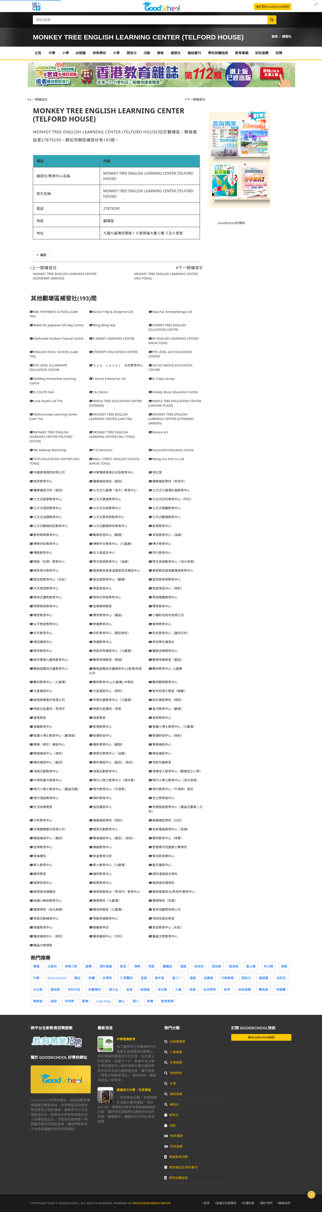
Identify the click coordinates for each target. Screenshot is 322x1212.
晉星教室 (97, 718)
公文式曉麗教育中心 (164, 508)
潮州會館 (106, 966)
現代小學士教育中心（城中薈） (113, 780)
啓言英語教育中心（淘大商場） (172, 561)
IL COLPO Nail (42, 392)
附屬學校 (94, 989)
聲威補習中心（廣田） (47, 838)
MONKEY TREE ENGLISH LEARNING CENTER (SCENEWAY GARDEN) (171, 418)
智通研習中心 (100, 735)
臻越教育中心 (100, 847)
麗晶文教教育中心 (163, 936)
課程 (160, 53)
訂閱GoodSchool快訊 (272, 6)
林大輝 (268, 966)
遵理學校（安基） (163, 900)
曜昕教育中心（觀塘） (106, 744)
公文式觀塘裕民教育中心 (49, 526)
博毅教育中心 (41, 552)
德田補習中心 (41, 642)
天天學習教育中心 (44, 588)
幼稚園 (81, 53)
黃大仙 (113, 989)
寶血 (77, 978)
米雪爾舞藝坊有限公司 (47, 829)
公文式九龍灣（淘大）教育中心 (113, 490)
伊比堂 (155, 472)
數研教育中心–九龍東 (165, 668)
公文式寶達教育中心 (105, 499)
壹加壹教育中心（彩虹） (49, 579)
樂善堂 (37, 1001)
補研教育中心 (100, 874)
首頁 (274, 36)
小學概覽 (173, 1052)
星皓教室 (38, 718)
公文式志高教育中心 (105, 508)
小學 (65, 53)
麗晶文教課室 (41, 945)
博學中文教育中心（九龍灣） (111, 544)
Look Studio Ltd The (46, 401)
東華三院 (71, 966)
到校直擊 (262, 53)
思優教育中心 (100, 642)
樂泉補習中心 (159, 753)
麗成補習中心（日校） (106, 936)
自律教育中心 (41, 847)
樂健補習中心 (159, 744)
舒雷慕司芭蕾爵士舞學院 (167, 847)
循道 (193, 978)
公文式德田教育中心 (46, 508)
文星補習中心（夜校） (106, 691)
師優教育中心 (100, 624)
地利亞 (281, 978)
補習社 (286, 36)
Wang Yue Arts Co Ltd (166, 459)
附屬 (92, 978)
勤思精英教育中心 (44, 535)
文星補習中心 (41, 691)
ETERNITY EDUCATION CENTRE (113, 352)
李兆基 (162, 989)
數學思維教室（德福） (106, 660)
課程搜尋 (173, 1094)
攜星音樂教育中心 (163, 651)
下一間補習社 (195, 99)
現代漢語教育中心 (44, 798)
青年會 (159, 978)
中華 (36, 978)
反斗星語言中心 (102, 552)
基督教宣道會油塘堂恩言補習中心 (114, 570)
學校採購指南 (218, 53)
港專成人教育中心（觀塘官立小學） (175, 771)
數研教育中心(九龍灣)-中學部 (111, 682)
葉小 (136, 1001)
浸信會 (216, 966)
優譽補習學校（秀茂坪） (167, 481)
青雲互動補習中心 (44, 918)
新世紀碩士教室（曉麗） (167, 691)
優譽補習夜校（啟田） (106, 481)
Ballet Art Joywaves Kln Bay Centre (57, 325)
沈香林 (52, 966)
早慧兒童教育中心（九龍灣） (111, 700)
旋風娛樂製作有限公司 (47, 700)
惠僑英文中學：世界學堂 (134, 1090)
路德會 (145, 989)
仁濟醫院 (126, 978)
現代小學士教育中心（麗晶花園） (55, 789)
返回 (41, 255)
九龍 (178, 989)
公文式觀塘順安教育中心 (108, 526)
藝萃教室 (38, 874)
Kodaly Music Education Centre (173, 392)
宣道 (144, 978)
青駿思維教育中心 (103, 918)
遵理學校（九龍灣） (105, 900)
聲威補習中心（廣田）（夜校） (112, 838)
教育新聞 (167, 1001)
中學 (52, 53)
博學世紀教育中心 (44, 544)
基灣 (88, 966)
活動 (147, 53)
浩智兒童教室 (159, 762)
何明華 (69, 1001)
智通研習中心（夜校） (166, 735)
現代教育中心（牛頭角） (108, 789)
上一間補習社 (37, 99)
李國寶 (281, 989)
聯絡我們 (284, 1203)
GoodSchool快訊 (261, 1037)
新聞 (150, 1001)
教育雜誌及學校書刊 (180, 1167)
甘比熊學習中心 (161, 798)
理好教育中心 (100, 798)
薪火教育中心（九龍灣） (108, 865)
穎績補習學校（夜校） (106, 820)
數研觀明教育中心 (163, 682)
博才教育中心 (159, 544)
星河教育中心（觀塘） (166, 709)
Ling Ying (103, 1001)
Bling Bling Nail (102, 325)
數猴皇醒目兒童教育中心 (49, 668)
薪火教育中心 (41, 865)
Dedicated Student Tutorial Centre (56, 338)
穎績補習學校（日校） (166, 820)
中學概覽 (173, 1062)
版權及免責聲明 (225, 1203)
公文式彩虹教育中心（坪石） (170, 499)
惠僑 (36, 966)
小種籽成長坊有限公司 (166, 615)
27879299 (111, 208)
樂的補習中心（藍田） (47, 762)
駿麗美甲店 (99, 927)
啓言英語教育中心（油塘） (110, 561)
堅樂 (85, 1001)
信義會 (208, 978)
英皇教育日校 (100, 856)
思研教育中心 (41, 651)
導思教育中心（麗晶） (106, 615)
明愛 (151, 966)
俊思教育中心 (41, 481)
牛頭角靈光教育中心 (46, 780)
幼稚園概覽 (174, 1041)
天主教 (37, 989)
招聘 (279, 53)
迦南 (54, 1001)
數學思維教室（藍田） (166, 660)
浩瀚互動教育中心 (44, 771)
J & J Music (98, 392)
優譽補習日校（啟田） (47, 490)
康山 (121, 1001)
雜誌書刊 (194, 53)
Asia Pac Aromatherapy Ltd (170, 312)
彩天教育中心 (41, 633)
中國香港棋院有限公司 (47, 472)
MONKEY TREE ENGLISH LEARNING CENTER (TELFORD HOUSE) (108, 115)
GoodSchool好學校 (231, 223)
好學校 (107, 978)
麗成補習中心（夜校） (47, 936)
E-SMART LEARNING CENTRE (112, 338)
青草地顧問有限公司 (164, 909)
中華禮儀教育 (126, 1039)
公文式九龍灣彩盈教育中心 (169, 490)
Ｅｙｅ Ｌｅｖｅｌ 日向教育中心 (116, 365)
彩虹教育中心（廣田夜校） (110, 633)
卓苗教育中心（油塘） (166, 535)
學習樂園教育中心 (163, 597)
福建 (183, 966)
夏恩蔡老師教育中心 (164, 579)
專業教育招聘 (176, 1157)
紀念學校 (209, 989)
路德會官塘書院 (42, 891)
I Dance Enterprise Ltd (107, 378)
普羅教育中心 (41, 726)
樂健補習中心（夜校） (47, 753)
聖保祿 (233, 966)
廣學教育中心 (159, 624)
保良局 (198, 966)
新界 (227, 989)
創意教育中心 (159, 526)
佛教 (137, 966)
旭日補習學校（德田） (166, 700)
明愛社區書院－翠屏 (105, 709)
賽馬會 (263, 989)
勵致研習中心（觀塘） (106, 535)
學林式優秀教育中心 (46, 597)
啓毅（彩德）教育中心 (47, 561)
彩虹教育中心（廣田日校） (169, 633)
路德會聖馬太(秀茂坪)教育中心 (171, 891)
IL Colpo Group (161, 378)
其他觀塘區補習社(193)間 (64, 298)
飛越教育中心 (41, 927)
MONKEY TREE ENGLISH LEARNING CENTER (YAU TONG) (166, 276)
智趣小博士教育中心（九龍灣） (172, 726)
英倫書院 (38, 856)
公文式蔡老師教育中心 (106, 517)
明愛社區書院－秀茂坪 (47, 709)
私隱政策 (248, 1203)
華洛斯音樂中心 (161, 856)
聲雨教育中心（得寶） (166, 838)
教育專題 (242, 53)
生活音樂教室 (41, 807)
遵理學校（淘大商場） (47, 909)
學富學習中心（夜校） (166, 588)
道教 (284, 966)
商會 (192, 989)
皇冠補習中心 (100, 807)
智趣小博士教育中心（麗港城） (53, 735)
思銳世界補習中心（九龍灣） (111, 651)
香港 (129, 989)
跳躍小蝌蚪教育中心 (46, 900)
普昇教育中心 (159, 718)
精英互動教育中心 (103, 829)
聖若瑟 (55, 989)
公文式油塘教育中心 (46, 517)
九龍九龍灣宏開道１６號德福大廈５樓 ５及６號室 (143, 233)
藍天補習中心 (159, 865)
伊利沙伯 (74, 989)
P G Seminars (100, 450)
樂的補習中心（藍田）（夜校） (112, 762)
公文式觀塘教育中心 (164, 517)
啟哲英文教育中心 (44, 570)
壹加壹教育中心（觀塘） (108, 579)
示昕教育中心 (41, 820)
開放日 (132, 53)
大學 (116, 53)
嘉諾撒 (263, 978)
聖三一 (177, 978)
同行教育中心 (159, 552)
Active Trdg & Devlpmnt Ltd (111, 312)
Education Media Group (152, 1203)
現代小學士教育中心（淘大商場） (173, 780)
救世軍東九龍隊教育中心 (49, 660)
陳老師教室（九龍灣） (106, 909)
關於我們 (266, 1203)
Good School (56, 978)
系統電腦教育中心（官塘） (169, 829)
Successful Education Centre (171, 450)
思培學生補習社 (161, 642)
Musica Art (158, 432)
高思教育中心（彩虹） (166, 927)
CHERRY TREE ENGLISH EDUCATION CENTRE (167, 327)
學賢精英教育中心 (44, 606)
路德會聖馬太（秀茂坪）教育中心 (114, 891)
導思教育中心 (159, 606)
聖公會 (251, 966)
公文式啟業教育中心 (46, 499)
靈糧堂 (167, 966)
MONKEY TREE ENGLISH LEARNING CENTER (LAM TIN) (110, 416)
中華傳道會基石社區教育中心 (111, 472)
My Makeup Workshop (48, 450)
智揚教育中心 (100, 726)
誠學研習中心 (41, 883)
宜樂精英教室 (100, 606)
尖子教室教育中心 (44, 624)
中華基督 (227, 978)
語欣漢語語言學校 (163, 874)
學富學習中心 (100, 588)
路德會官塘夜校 (161, 883)
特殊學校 (99, 53)
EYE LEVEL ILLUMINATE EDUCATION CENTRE (48, 367)
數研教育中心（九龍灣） (49, 682)
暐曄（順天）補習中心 (47, 744)
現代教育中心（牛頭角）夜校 (170, 789)
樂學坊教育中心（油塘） (108, 753)
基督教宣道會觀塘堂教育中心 (170, 570)
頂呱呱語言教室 (161, 918)
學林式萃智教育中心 (105, 597)
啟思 (123, 966)
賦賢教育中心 (100, 883)
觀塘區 (108, 220)
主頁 (37, 53)
